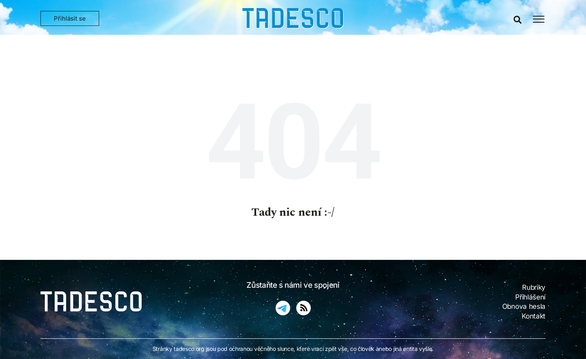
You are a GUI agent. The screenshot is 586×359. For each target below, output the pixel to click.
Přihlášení (530, 297)
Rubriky (534, 287)
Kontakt (534, 316)
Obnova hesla (524, 306)
